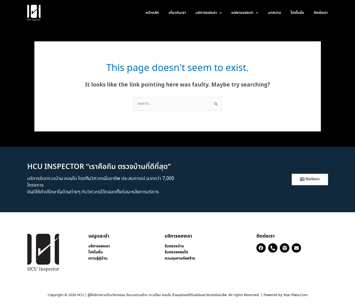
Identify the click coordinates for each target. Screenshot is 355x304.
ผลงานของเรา (244, 12)
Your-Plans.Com (295, 295)
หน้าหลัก (152, 13)
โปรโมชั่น (297, 13)
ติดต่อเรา (321, 13)
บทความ (274, 13)
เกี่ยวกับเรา (177, 13)
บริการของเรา (209, 12)
